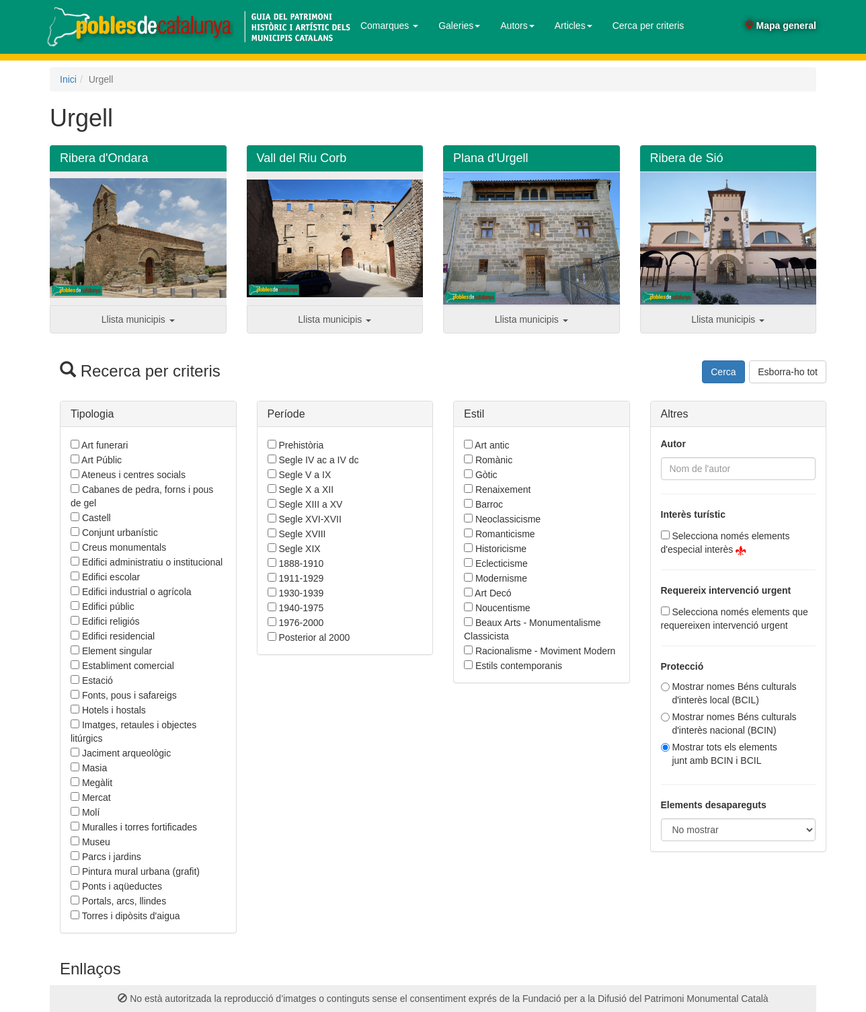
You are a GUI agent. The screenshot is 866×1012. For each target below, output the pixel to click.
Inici (68, 79)
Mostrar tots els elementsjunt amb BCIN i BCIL (724, 754)
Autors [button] (517, 25)
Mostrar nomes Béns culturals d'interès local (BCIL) (734, 693)
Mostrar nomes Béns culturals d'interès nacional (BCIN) (734, 723)
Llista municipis (138, 319)
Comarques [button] (389, 25)
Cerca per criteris (648, 25)
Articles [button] (573, 25)
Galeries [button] (459, 25)
